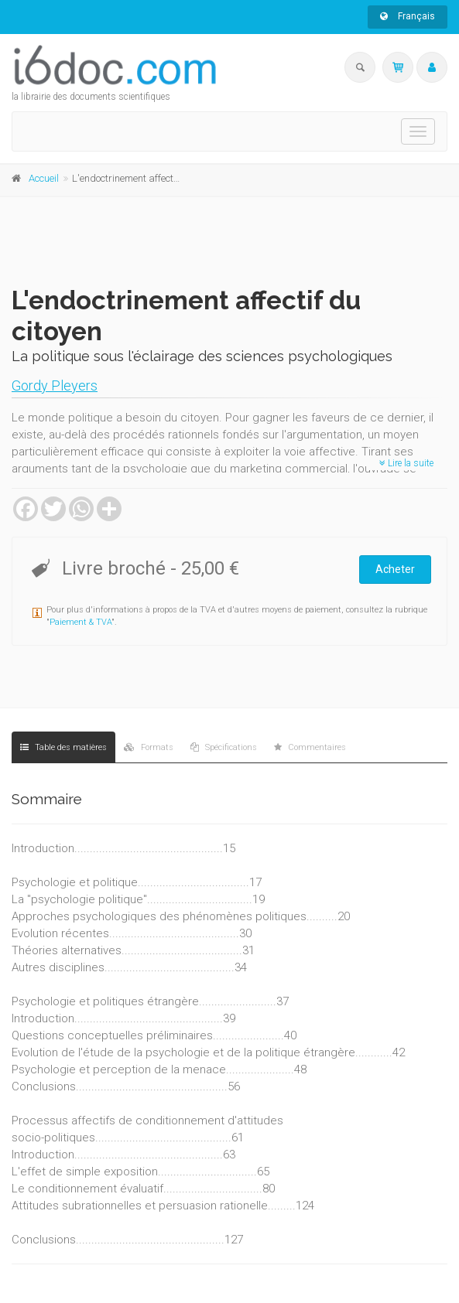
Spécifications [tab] (223, 747)
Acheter (395, 569)
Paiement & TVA (80, 622)
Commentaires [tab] (310, 747)
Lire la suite (406, 463)
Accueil (44, 178)
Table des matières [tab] (63, 747)
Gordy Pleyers (55, 385)
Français (407, 16)
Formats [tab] (148, 747)
